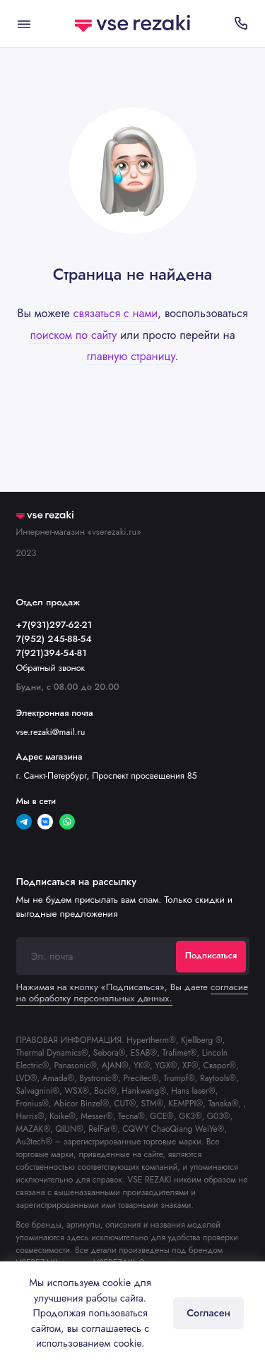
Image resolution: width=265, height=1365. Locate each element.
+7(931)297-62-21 (54, 624)
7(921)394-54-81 (51, 653)
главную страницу (130, 356)
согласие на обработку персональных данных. (132, 992)
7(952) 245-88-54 (54, 639)
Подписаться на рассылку (76, 882)
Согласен (208, 1313)
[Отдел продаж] (242, 23)
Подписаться (211, 955)
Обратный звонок (51, 668)
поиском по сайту (73, 335)
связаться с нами (115, 313)
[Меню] (24, 23)
